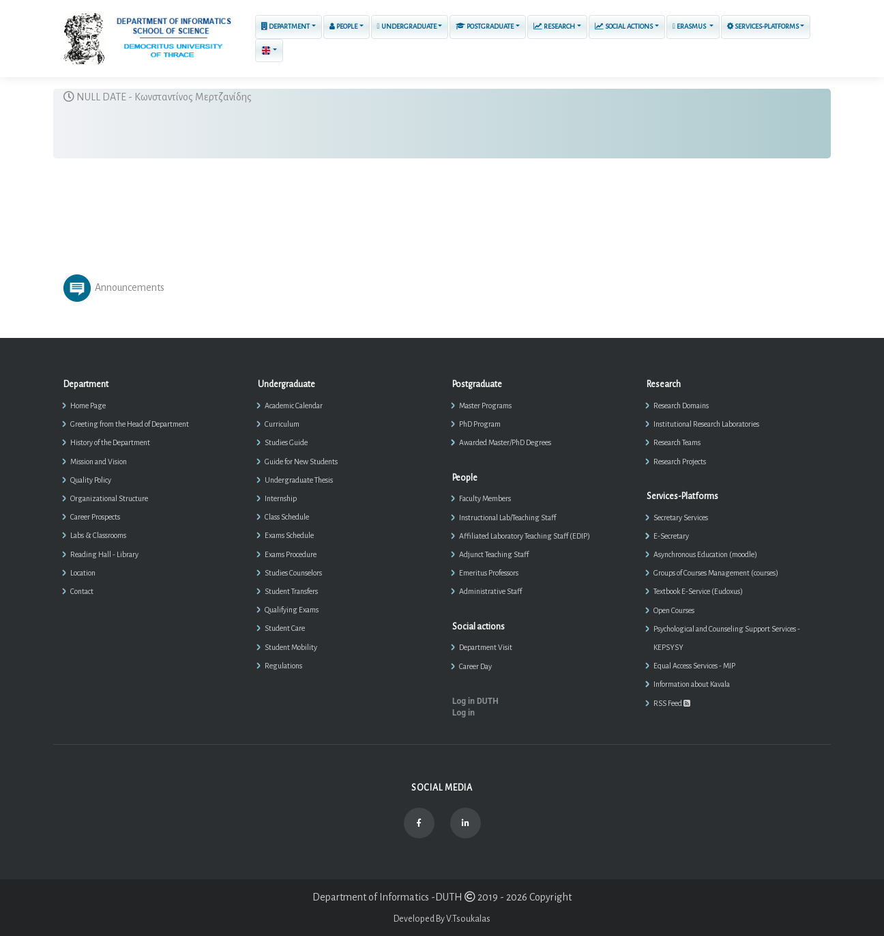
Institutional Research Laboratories (706, 424)
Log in (463, 713)
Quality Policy (90, 480)
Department (285, 26)
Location (82, 573)
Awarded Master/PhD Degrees (505, 442)
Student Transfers (291, 591)
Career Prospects (95, 517)
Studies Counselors (293, 573)
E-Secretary (671, 536)
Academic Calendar (294, 405)
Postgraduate (485, 26)
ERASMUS (690, 26)
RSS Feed (671, 703)
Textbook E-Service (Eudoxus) (698, 591)
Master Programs (485, 405)
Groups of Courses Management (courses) (715, 573)
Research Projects (679, 461)
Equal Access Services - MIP (694, 666)
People (343, 26)
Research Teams (677, 442)
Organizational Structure (109, 498)
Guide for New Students (301, 461)
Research (554, 26)
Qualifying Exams (292, 610)
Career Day (475, 666)
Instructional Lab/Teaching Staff (507, 517)
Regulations (283, 666)
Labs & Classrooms (98, 535)
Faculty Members (485, 498)
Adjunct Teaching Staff (494, 554)
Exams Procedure (290, 554)
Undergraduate (407, 26)
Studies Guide (286, 442)
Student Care (285, 628)
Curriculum (282, 424)
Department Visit (485, 647)
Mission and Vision (98, 461)
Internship (281, 498)
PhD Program (480, 424)
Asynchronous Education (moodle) (705, 554)
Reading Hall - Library (104, 554)
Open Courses (673, 610)
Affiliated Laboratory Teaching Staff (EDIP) (524, 536)
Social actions (624, 26)
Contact (81, 591)
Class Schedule (287, 517)
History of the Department (110, 442)
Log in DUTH (475, 701)
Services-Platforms (763, 26)
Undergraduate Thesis (299, 480)
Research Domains (681, 405)
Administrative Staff (490, 591)
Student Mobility (291, 647)
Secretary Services (680, 517)
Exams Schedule (289, 535)
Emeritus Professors (488, 573)
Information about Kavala (691, 684)
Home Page (88, 405)
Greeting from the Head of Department (129, 424)
